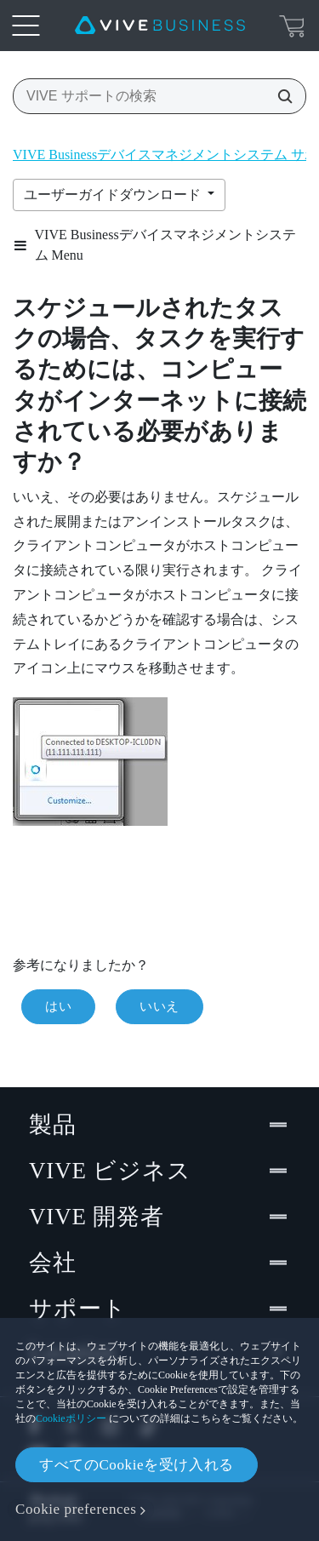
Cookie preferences (75, 1509)
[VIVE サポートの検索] (280, 96)
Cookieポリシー (71, 1418)
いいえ (159, 1006)
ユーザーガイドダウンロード (114, 194)
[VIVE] (160, 25)
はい (58, 1006)
